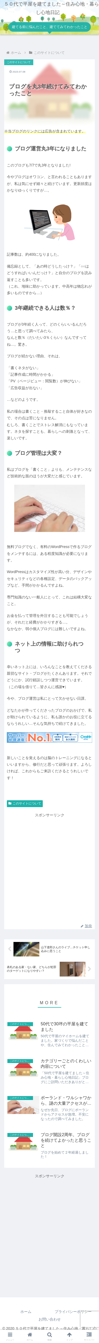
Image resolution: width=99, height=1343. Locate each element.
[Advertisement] (49, 1228)
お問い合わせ (50, 1319)
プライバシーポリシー (73, 1311)
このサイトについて (24, 803)
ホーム (25, 1311)
